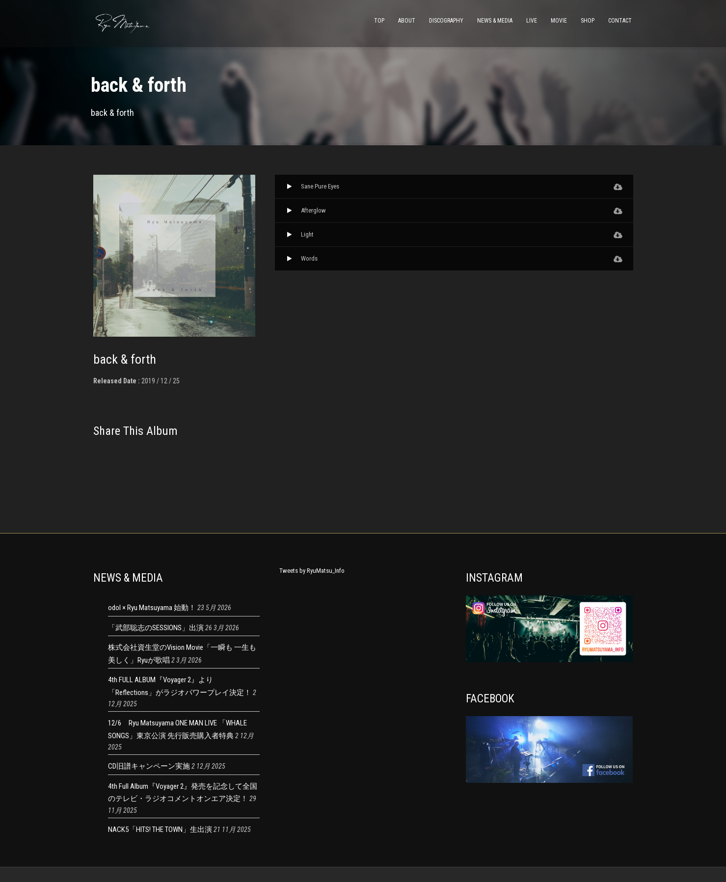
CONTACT (620, 20)
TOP (379, 20)
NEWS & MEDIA (494, 20)
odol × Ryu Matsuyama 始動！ (152, 607)
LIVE (531, 20)
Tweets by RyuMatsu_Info (312, 570)
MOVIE (559, 20)
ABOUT (406, 20)
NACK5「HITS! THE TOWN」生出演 (160, 829)
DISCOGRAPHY (446, 20)
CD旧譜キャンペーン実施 (149, 766)
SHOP (587, 20)
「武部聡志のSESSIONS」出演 (156, 627)
